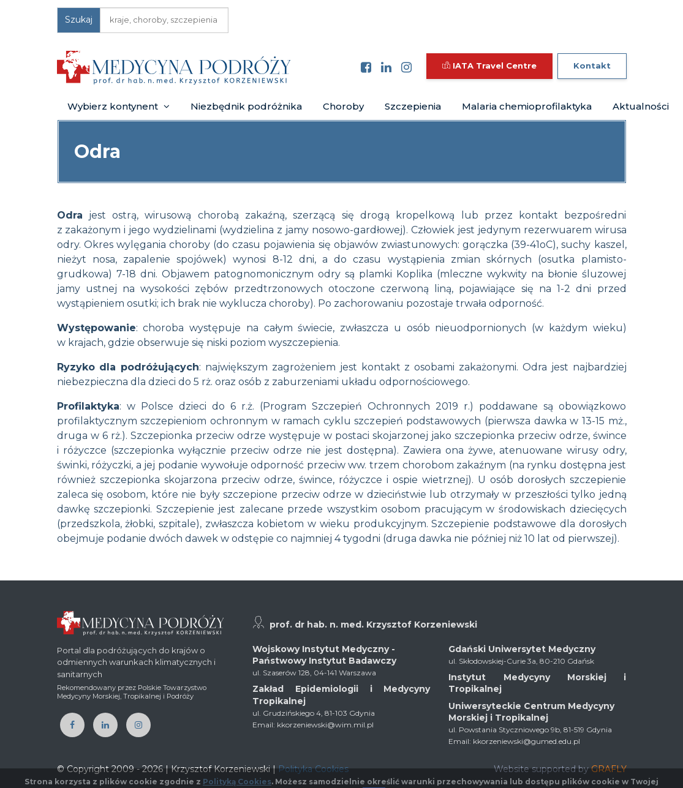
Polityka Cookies (313, 769)
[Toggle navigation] (309, 67)
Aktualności (641, 106)
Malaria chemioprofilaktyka (527, 106)
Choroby (343, 106)
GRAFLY (609, 769)
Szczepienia (413, 106)
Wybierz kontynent (118, 106)
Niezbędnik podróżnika (246, 106)
